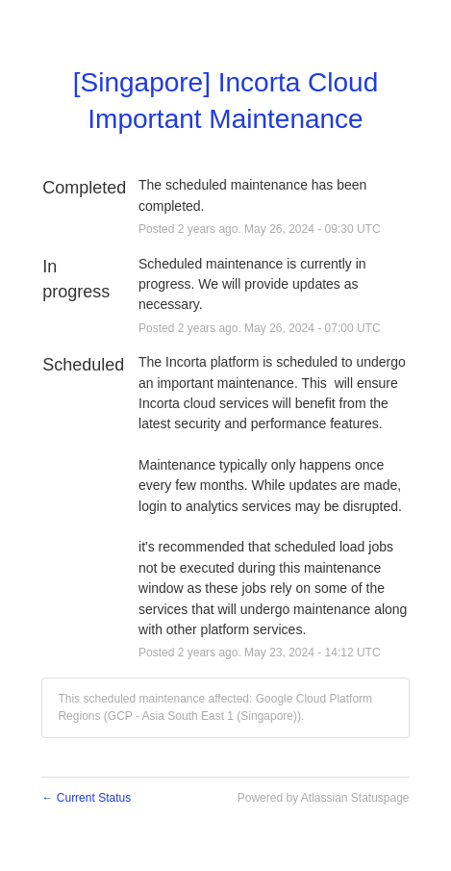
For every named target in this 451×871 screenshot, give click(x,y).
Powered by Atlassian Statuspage (324, 798)
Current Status (86, 798)
